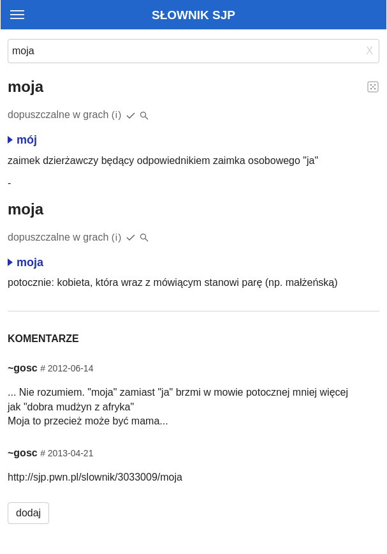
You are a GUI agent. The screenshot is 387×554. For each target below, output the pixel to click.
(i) (117, 114)
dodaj (28, 512)
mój (22, 139)
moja (25, 262)
